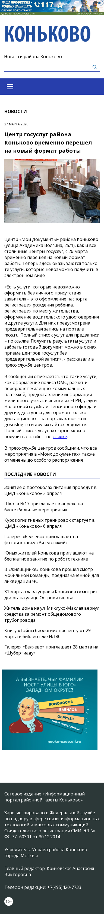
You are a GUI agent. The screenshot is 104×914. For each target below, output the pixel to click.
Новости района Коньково (33, 56)
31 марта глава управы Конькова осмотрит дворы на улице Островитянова (51, 595)
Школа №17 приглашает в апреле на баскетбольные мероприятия (43, 507)
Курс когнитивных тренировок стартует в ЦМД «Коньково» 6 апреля (49, 523)
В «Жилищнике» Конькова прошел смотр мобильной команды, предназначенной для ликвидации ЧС (51, 575)
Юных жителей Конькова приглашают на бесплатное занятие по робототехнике (49, 556)
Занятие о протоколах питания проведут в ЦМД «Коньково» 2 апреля (50, 490)
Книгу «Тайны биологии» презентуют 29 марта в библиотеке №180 (47, 633)
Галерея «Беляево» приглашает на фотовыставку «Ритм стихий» (41, 539)
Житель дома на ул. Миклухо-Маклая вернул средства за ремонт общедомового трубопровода (51, 614)
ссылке (60, 437)
